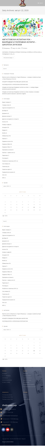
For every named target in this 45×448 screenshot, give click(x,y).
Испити (25, 48)
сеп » (6, 215)
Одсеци (4, 138)
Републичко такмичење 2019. (9, 161)
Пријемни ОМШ (6, 144)
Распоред (4, 158)
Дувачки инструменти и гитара (9, 119)
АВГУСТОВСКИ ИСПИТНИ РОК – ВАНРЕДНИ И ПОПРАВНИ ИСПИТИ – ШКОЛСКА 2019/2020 (19, 42)
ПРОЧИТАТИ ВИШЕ (9, 57)
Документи (5, 113)
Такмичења (5, 166)
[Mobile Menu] (40, 3)
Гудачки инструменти (7, 107)
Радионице (5, 155)
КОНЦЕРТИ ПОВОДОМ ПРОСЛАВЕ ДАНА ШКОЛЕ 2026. (15, 81)
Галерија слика (6, 105)
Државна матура (6, 116)
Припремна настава (7, 149)
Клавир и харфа (6, 124)
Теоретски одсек (6, 169)
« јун (3, 215)
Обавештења (5, 135)
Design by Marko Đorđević (8, 441)
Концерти (4, 127)
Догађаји (4, 110)
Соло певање (5, 163)
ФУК (3, 177)
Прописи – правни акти (8, 152)
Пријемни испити (6, 141)
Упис (3, 175)
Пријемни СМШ (6, 147)
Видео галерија (6, 102)
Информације (9, 405)
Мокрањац (7, 48)
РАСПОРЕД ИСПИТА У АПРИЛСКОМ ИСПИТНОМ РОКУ (15, 84)
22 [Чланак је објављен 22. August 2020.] (34, 207)
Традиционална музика (8, 172)
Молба (3, 133)
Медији (4, 130)
